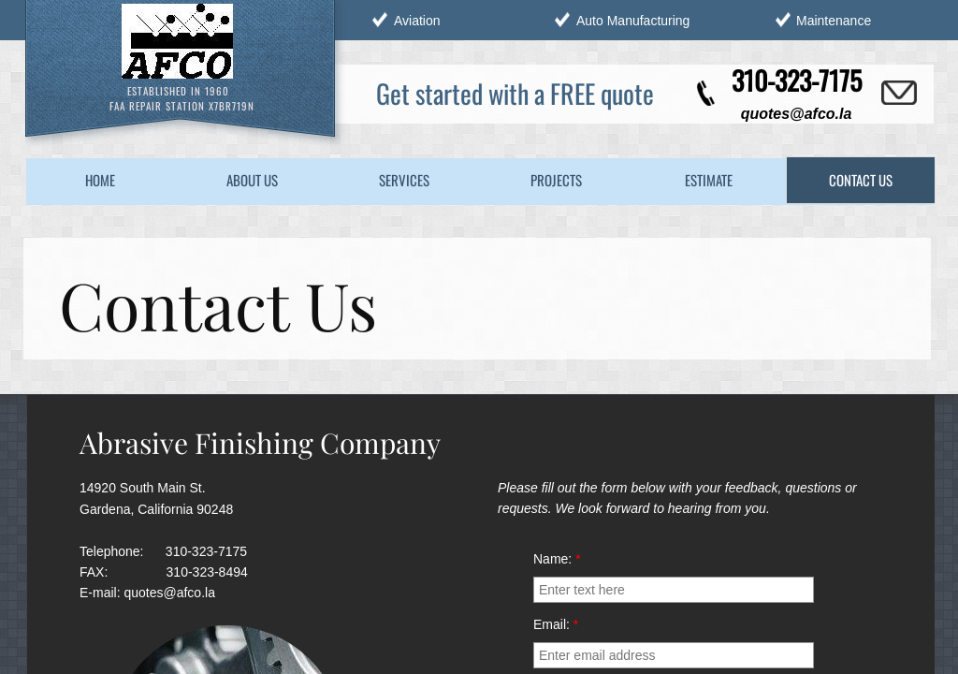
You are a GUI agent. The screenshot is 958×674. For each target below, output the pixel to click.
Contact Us (861, 179)
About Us (252, 179)
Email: (555, 624)
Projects (556, 179)
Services (404, 179)
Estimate (709, 179)
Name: (557, 558)
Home (100, 179)
